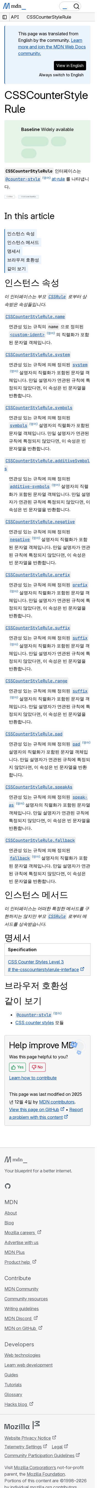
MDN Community (21, 1289)
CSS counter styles (34, 1022)
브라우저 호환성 (23, 260)
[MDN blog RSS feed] (47, 1186)
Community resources (26, 1298)
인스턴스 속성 (21, 233)
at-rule (58, 179)
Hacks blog (16, 1404)
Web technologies (22, 1355)
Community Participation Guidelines (39, 1455)
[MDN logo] (15, 1160)
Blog (9, 1222)
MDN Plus (14, 1252)
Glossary (13, 1394)
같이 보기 (16, 268)
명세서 (13, 251)
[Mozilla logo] (22, 1425)
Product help (17, 1262)
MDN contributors (57, 1102)
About (10, 1213)
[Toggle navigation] (88, 6)
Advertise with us (21, 1242)
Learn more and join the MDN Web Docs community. (52, 46)
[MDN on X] (27, 1186)
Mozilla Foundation (46, 1474)
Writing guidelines (21, 1308)
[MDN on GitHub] (7, 1186)
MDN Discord (18, 1318)
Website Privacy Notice (27, 1438)
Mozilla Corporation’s (35, 1467)
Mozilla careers (20, 1232)
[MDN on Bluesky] (17, 1186)
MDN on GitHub (20, 1328)
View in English (70, 65)
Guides (11, 1375)
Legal (57, 1446)
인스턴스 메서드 (23, 242)
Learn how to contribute (33, 1078)
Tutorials (13, 1384)
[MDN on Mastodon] (37, 1186)
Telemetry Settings (23, 1446)
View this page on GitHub (34, 1109)
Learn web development (28, 1365)
